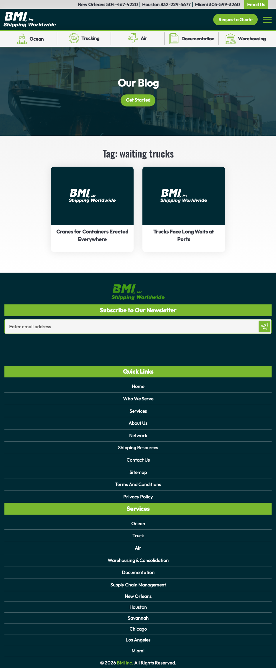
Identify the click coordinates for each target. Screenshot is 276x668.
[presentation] (38, 346)
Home (138, 386)
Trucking (90, 39)
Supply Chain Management (138, 582)
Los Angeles (138, 637)
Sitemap (138, 471)
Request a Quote (234, 20)
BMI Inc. (124, 660)
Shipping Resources (138, 447)
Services (138, 411)
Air (144, 39)
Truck (138, 534)
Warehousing (252, 39)
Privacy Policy (138, 495)
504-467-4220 (122, 4)
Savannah (138, 615)
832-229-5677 (175, 4)
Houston (138, 604)
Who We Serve (138, 399)
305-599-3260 (224, 4)
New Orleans (138, 593)
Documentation (197, 39)
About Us (138, 423)
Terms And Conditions (138, 483)
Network (138, 435)
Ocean (36, 39)
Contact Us (138, 459)
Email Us (256, 4)
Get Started (138, 100)
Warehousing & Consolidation (138, 558)
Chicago (138, 626)
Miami (138, 648)
